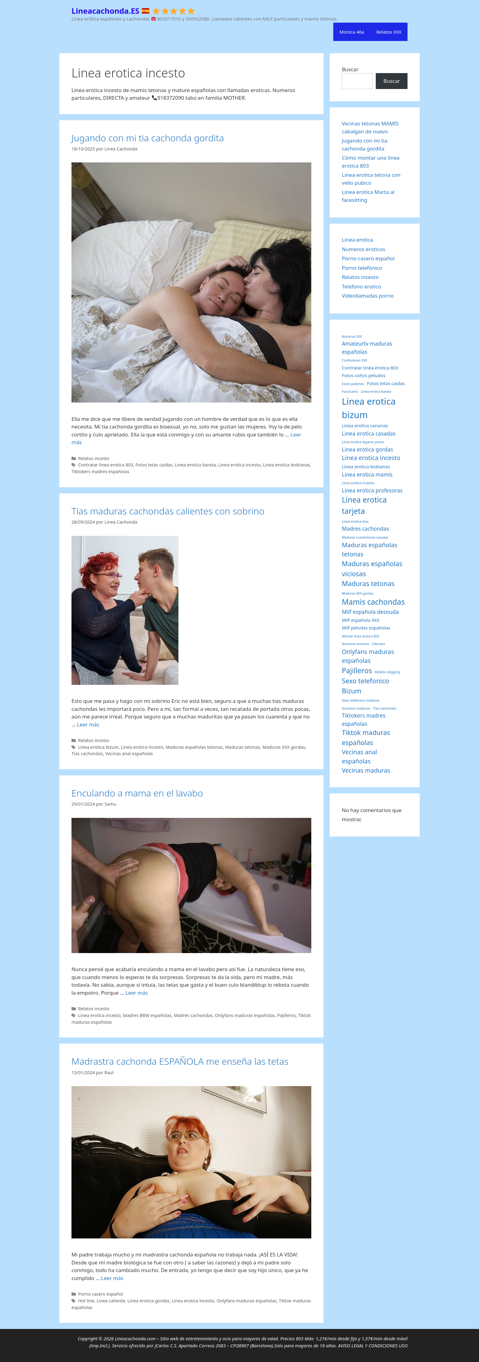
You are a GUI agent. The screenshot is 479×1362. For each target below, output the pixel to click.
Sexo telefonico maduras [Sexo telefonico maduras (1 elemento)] (360, 700)
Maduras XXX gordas (283, 747)
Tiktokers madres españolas (100, 471)
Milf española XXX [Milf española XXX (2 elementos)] (360, 620)
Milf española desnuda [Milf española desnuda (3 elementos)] (370, 611)
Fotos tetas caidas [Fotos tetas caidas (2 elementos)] (386, 383)
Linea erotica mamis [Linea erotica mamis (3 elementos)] (367, 474)
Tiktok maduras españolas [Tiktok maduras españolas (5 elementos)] (366, 737)
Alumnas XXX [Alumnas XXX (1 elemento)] (352, 336)
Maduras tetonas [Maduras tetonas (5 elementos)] (368, 583)
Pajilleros (286, 1015)
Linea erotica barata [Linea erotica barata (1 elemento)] (376, 391)
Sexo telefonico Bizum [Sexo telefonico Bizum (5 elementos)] (365, 685)
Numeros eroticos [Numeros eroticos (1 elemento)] (355, 644)
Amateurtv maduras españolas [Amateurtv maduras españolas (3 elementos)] (367, 347)
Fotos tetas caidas (154, 465)
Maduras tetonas (242, 747)
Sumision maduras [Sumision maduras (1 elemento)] (356, 708)
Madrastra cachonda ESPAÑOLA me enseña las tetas (179, 1061)
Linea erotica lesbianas (286, 465)
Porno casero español (100, 1294)
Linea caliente (111, 1301)
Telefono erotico (361, 286)
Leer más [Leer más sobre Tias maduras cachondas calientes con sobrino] (88, 724)
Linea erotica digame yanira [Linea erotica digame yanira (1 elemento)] (363, 442)
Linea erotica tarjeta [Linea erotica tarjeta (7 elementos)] (364, 505)
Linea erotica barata (195, 465)
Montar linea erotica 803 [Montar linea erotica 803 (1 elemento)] (360, 636)
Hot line (86, 1301)
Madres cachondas (193, 1015)
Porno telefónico (362, 267)
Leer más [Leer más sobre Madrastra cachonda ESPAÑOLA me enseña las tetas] (112, 1278)
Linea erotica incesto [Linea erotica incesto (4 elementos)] (371, 458)
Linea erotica (357, 239)
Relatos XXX (388, 32)
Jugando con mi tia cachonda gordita (147, 138)
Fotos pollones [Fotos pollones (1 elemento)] (353, 384)
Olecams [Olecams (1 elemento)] (378, 644)
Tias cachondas (87, 753)
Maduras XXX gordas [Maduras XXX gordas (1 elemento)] (357, 593)
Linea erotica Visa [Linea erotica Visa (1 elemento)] (355, 521)
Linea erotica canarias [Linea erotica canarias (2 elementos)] (365, 425)
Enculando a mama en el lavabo (137, 793)
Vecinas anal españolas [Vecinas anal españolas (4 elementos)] (359, 756)
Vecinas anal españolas (129, 753)
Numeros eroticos (363, 249)
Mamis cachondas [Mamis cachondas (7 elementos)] (373, 602)
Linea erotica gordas (148, 1301)
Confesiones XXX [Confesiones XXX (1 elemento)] (354, 360)
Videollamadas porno (368, 295)
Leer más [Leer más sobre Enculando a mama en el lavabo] (137, 992)
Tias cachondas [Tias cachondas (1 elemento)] (385, 708)
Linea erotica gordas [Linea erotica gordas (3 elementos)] (367, 449)
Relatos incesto (93, 458)
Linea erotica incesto (239, 465)
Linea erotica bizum (98, 747)
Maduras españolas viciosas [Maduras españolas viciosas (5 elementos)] (372, 568)
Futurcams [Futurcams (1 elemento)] (350, 391)
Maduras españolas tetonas (194, 747)
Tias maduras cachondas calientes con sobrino (168, 511)
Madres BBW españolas (147, 1015)
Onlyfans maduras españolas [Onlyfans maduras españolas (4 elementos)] (368, 656)
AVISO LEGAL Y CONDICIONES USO (373, 1345)
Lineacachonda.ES (133, 11)
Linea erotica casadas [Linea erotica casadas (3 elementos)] (369, 433)
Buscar (350, 69)
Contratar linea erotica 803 (105, 465)
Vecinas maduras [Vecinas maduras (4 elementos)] (366, 770)
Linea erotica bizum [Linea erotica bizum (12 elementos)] (369, 408)
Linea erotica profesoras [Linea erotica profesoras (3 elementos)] (372, 490)
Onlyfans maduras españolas (245, 1015)
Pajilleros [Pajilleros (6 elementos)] (357, 670)
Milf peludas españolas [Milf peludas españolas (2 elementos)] (366, 628)
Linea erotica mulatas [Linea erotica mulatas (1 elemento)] (358, 483)
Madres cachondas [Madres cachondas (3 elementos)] (365, 528)
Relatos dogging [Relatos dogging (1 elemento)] (387, 672)
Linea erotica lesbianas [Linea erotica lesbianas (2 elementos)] (366, 466)
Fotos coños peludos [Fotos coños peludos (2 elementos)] (364, 375)
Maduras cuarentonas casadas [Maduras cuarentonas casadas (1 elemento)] (365, 537)
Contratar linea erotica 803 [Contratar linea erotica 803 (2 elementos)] (370, 368)
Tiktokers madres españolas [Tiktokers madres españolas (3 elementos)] (364, 719)
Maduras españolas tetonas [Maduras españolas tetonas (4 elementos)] (369, 549)
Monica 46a (351, 32)
